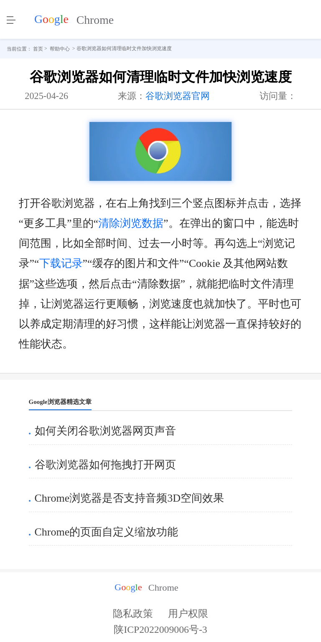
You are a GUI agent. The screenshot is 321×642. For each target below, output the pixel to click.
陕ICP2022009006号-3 (160, 632)
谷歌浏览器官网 (177, 96)
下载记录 (61, 263)
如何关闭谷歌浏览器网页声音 (105, 431)
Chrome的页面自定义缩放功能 (106, 532)
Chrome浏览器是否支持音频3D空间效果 (129, 498)
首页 (38, 48)
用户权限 (188, 613)
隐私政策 (133, 613)
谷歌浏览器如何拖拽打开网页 (105, 465)
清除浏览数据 (130, 223)
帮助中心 (60, 48)
